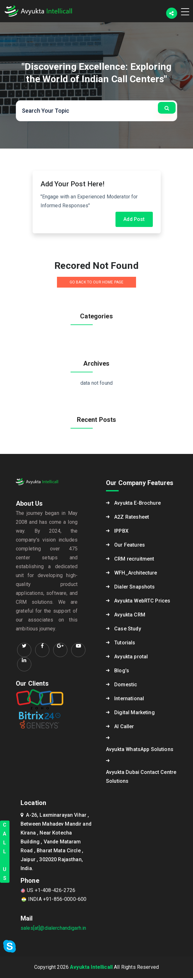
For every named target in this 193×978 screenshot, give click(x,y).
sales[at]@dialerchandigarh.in (53, 928)
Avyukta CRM (129, 615)
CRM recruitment (134, 559)
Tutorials (124, 643)
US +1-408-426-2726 (48, 890)
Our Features (129, 545)
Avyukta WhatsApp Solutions (139, 749)
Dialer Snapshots (134, 587)
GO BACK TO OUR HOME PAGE (97, 282)
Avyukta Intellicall (91, 967)
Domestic (125, 685)
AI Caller (124, 726)
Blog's (121, 671)
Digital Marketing (134, 712)
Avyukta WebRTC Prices (142, 601)
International (129, 698)
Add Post (134, 219)
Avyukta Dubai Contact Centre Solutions (141, 776)
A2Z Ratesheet (131, 517)
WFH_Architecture (135, 573)
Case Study (127, 629)
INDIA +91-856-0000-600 (53, 899)
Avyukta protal (131, 657)
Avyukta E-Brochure (137, 503)
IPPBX (121, 531)
